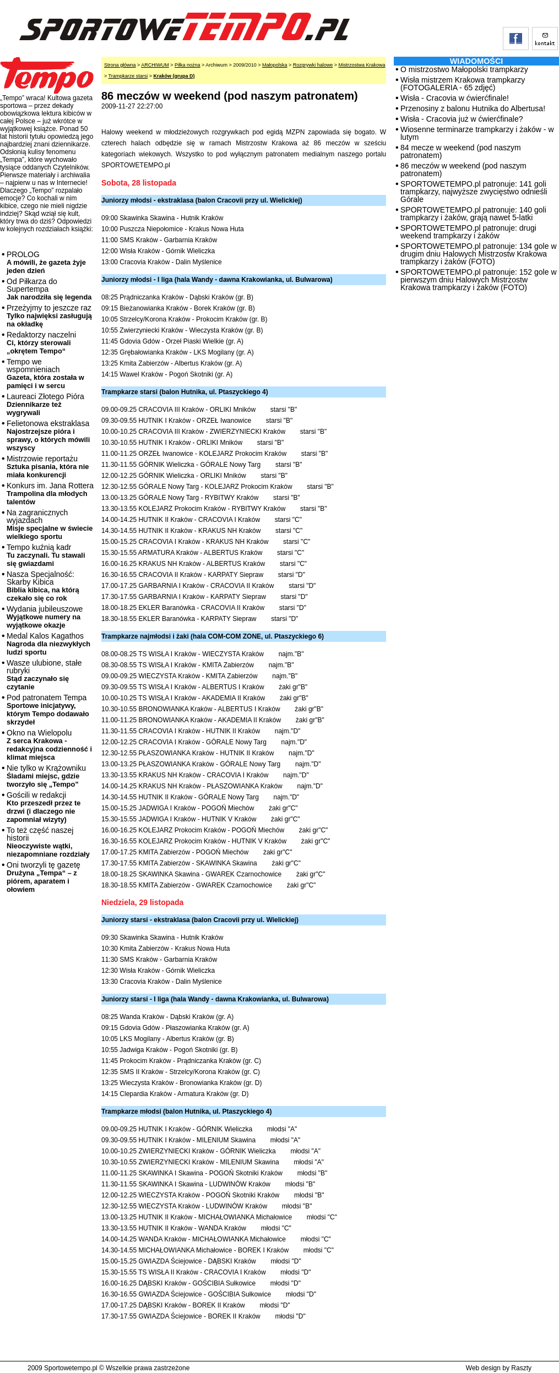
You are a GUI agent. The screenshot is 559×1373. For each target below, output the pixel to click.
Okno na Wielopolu (49, 744)
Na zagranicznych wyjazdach (50, 524)
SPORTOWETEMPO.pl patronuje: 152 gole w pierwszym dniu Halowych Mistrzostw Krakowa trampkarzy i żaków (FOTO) (478, 280)
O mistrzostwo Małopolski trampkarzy (464, 69)
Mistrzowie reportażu (48, 466)
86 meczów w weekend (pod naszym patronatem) (463, 169)
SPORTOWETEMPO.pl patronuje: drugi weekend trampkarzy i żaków (468, 232)
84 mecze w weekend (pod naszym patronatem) (460, 151)
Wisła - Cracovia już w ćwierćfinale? (461, 119)
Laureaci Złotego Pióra (45, 404)
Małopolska (274, 65)
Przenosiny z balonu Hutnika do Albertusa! (472, 108)
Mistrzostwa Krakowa (362, 65)
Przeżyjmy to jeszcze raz (49, 315)
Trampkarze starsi (128, 76)
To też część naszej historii (48, 842)
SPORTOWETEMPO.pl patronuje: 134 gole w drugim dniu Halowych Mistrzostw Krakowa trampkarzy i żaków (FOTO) (478, 254)
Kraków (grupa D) (174, 76)
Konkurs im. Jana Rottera (50, 493)
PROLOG (46, 262)
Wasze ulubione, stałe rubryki (44, 674)
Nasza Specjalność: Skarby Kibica (43, 586)
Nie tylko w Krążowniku (46, 776)
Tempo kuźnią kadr (46, 555)
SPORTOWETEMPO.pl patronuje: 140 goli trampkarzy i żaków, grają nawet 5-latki (473, 213)
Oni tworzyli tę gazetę (43, 876)
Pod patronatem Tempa (48, 709)
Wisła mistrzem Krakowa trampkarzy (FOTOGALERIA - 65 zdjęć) (462, 83)
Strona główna (120, 65)
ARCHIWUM (155, 65)
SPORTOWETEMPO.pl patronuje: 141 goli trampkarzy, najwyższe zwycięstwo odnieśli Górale (473, 191)
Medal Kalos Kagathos (48, 643)
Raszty (521, 1368)
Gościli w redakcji (43, 807)
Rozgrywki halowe (313, 65)
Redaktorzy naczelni (41, 342)
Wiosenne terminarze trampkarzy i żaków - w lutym (477, 133)
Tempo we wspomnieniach (45, 373)
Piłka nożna (187, 65)
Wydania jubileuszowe (45, 616)
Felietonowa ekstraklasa (48, 435)
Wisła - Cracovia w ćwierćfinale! (454, 98)
